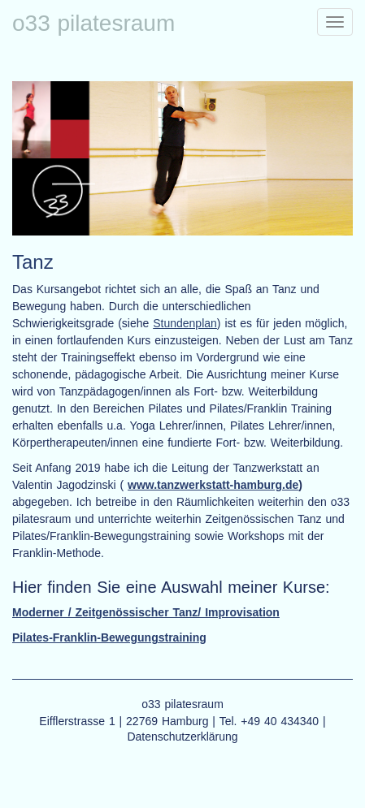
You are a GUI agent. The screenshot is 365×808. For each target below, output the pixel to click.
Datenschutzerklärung (182, 736)
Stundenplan (185, 323)
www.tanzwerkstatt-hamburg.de (213, 484)
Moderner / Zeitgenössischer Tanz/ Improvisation (146, 612)
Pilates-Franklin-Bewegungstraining (109, 637)
